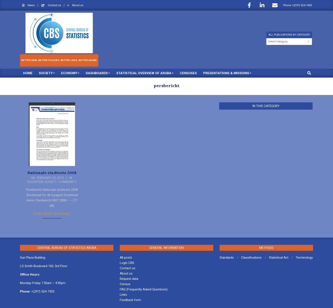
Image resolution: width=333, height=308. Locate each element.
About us (77, 5)
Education (35, 182)
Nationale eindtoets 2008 (51, 172)
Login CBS (127, 263)
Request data (129, 279)
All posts (126, 257)
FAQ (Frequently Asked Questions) (144, 289)
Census (125, 284)
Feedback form (130, 300)
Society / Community (61, 182)
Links (123, 295)
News (31, 5)
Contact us (55, 5)
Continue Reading (52, 214)
